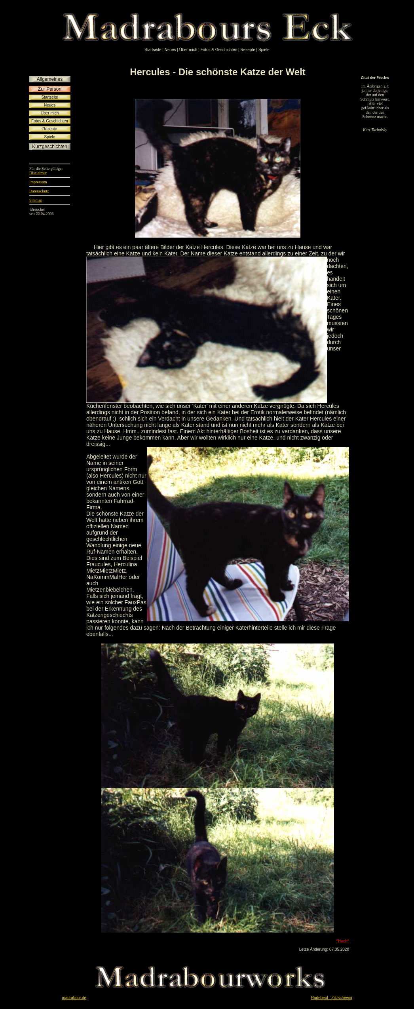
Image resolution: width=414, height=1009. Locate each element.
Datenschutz (39, 191)
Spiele (264, 50)
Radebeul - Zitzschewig (331, 998)
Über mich (188, 50)
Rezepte (247, 50)
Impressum (38, 182)
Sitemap (35, 200)
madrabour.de (74, 998)
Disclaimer (38, 173)
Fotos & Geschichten (219, 50)
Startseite (152, 50)
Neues (170, 50)
